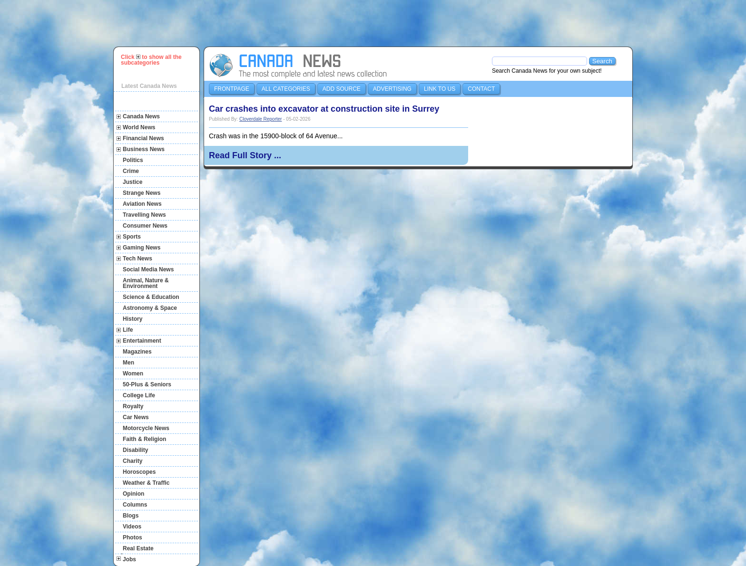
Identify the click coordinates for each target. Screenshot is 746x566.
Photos (132, 537)
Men (128, 362)
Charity (132, 461)
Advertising (392, 89)
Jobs (129, 559)
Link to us (439, 89)
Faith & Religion (144, 439)
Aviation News (142, 204)
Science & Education (151, 297)
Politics (133, 160)
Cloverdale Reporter (260, 119)
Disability (135, 450)
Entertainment (142, 340)
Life (128, 329)
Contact (481, 89)
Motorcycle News (146, 428)
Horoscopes (139, 472)
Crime (131, 171)
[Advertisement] (377, 23)
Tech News (137, 258)
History (132, 319)
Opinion (133, 493)
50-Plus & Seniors (147, 384)
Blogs (130, 515)
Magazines (137, 351)
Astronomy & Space (150, 308)
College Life (139, 395)
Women (133, 373)
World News (139, 127)
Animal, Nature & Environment (146, 283)
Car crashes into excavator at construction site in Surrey (324, 109)
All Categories (286, 89)
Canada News (141, 116)
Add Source (342, 89)
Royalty (133, 406)
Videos (132, 526)
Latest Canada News (149, 86)
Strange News (141, 193)
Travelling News (144, 214)
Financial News (143, 138)
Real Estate (138, 548)
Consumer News (145, 225)
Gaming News (141, 247)
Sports (132, 236)
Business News (144, 149)
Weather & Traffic (146, 483)
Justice (132, 182)
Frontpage (231, 89)
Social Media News (148, 269)
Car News (136, 417)
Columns (135, 504)
